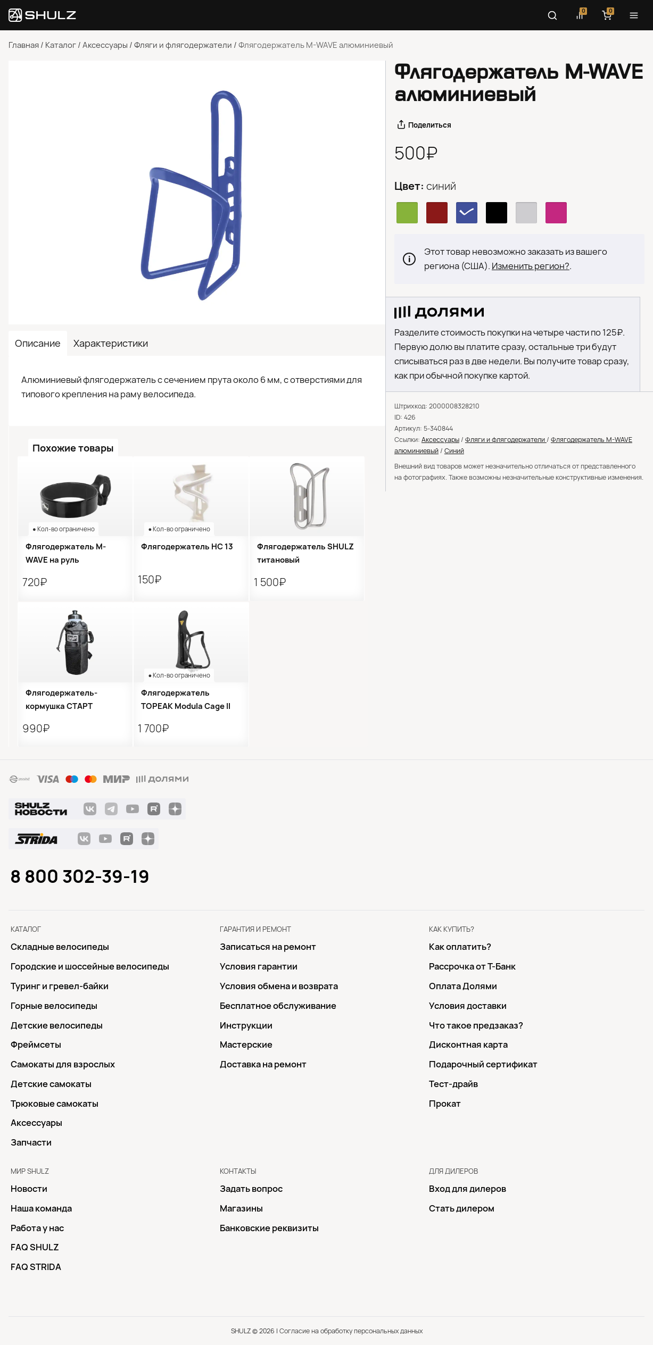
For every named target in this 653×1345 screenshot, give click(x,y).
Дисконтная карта (468, 1044)
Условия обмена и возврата (279, 986)
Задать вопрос (251, 1188)
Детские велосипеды (57, 1025)
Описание (38, 343)
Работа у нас (37, 1228)
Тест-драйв (453, 1084)
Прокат (445, 1103)
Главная (24, 45)
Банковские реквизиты (269, 1228)
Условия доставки (468, 1006)
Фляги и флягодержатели (183, 45)
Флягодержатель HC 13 (187, 546)
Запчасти (31, 1142)
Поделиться (429, 125)
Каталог (60, 45)
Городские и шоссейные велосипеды (90, 966)
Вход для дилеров (467, 1188)
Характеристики (110, 343)
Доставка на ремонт (263, 1064)
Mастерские (246, 1044)
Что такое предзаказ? (476, 1025)
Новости (29, 1188)
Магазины (241, 1208)
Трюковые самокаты (54, 1103)
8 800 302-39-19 (80, 876)
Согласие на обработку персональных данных (351, 1330)
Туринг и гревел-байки (60, 986)
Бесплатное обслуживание (278, 1006)
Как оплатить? (460, 947)
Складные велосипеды (60, 947)
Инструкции (246, 1025)
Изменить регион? (530, 266)
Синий (454, 450)
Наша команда (41, 1208)
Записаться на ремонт (268, 947)
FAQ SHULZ (35, 1247)
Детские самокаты (51, 1084)
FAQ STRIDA (36, 1267)
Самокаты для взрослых (63, 1064)
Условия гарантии (258, 966)
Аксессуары (105, 45)
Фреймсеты (36, 1044)
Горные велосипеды (54, 1006)
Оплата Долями (463, 986)
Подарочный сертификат (483, 1064)
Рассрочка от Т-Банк (472, 966)
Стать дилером (461, 1208)
